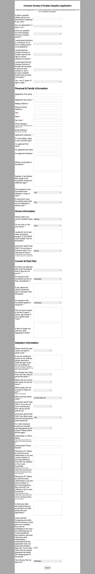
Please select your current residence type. (24, 219)
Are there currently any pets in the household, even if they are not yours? (24, 270)
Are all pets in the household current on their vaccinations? (23, 279)
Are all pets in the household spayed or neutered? (23, 302)
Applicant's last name (24, 100)
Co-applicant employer (24, 153)
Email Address (21, 130)
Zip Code (19, 120)
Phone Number (21, 124)
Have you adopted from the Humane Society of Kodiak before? (22, 34)
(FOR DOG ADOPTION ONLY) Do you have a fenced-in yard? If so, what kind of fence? (23, 249)
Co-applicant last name (24, 150)
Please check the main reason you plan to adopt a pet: (23, 351)
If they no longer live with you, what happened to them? (23, 331)
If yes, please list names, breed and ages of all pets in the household (23, 290)
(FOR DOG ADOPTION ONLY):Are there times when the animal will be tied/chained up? (24, 417)
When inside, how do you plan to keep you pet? (23, 390)
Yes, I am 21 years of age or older (23, 82)
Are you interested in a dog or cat (23, 26)
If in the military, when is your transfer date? (23, 139)
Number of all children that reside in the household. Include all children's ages (23, 179)
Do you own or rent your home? (22, 225)
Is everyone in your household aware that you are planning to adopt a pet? (23, 202)
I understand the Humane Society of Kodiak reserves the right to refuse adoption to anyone (23, 54)
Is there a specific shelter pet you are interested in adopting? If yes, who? (24, 18)
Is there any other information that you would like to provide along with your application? (23, 508)
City (17, 113)
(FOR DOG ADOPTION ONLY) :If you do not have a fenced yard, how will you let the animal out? (23, 406)
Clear (35, 547)
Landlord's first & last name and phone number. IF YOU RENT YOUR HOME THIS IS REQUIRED (23, 236)
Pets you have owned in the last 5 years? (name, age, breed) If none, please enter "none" (23, 314)
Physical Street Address (21, 108)
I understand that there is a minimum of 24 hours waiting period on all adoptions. (24, 43)
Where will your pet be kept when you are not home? (23, 382)
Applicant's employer (24, 135)
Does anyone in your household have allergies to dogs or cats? (23, 192)
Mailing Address (22, 104)
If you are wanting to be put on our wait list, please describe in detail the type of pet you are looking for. (23, 360)
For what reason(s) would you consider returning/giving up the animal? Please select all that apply (24, 428)
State (17, 117)
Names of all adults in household (23, 163)
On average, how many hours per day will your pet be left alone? (24, 374)
